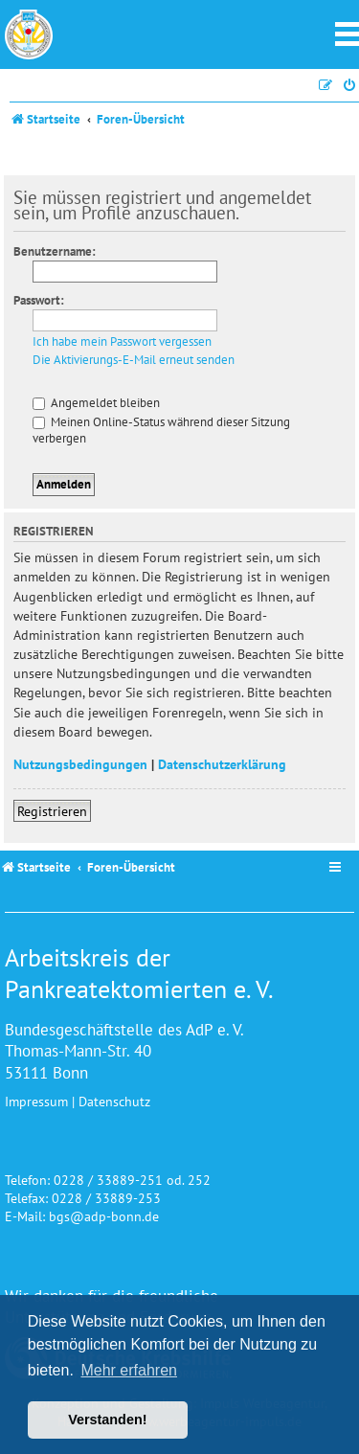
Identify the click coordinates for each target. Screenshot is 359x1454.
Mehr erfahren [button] (128, 1370)
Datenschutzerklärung (222, 764)
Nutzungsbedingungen (80, 764)
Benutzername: (54, 251)
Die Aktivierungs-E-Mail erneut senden (134, 360)
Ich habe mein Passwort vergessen (122, 342)
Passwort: (38, 300)
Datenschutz (114, 1101)
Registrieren (52, 811)
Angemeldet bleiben (96, 403)
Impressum (36, 1101)
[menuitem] (350, 86)
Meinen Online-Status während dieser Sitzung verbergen (161, 430)
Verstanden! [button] (107, 1419)
